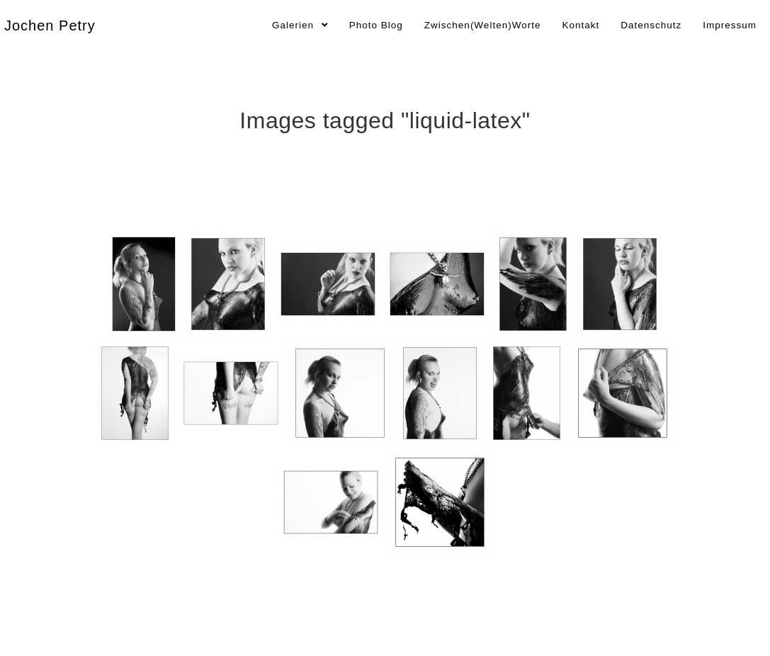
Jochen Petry (50, 25)
